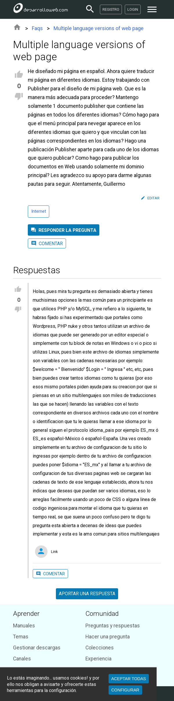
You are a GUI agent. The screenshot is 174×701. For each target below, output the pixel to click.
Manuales (24, 626)
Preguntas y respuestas (112, 626)
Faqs (37, 28)
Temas (20, 637)
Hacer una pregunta (107, 637)
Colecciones (99, 648)
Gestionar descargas (37, 648)
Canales (22, 659)
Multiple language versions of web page (99, 28)
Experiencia (98, 659)
